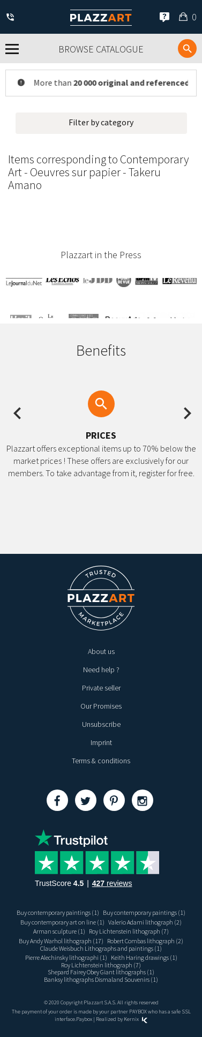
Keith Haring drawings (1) (144, 957)
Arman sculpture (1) (59, 931)
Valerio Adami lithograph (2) (145, 922)
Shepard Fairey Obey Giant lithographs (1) (101, 972)
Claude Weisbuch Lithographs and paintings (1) (101, 948)
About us (101, 651)
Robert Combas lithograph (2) (145, 941)
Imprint (101, 742)
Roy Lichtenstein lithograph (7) (129, 931)
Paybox (84, 1019)
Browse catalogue (101, 49)
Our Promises (101, 706)
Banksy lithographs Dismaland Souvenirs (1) (101, 979)
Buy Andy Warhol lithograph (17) (61, 941)
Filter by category (101, 122)
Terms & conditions (101, 760)
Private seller (101, 688)
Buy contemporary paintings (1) (58, 912)
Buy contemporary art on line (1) (62, 922)
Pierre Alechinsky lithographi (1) (66, 957)
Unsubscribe (101, 724)
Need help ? (101, 669)
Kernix (135, 1019)
